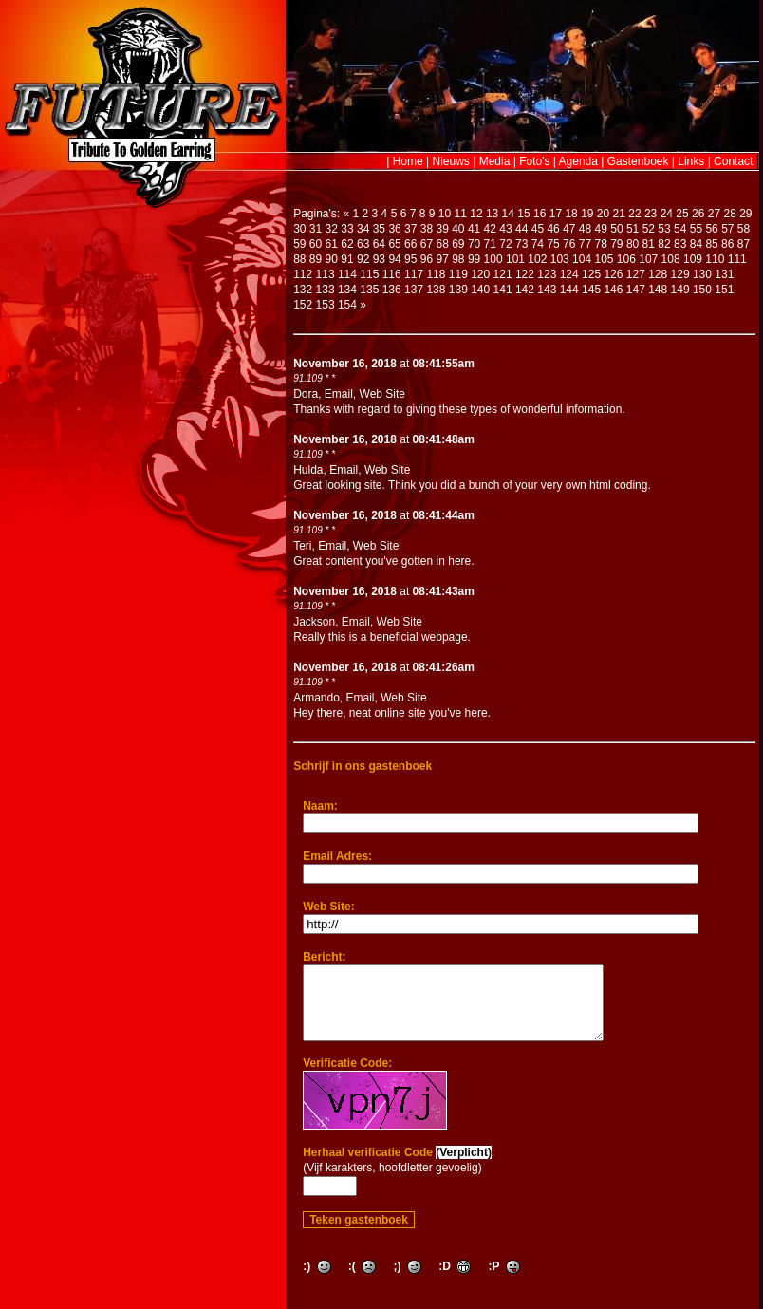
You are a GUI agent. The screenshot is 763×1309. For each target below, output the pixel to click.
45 (537, 228)
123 (546, 274)
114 (347, 274)
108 (670, 259)
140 (480, 289)
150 (702, 289)
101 (515, 259)
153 (325, 304)
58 (743, 228)
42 (490, 228)
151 (724, 289)
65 (394, 244)
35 (379, 228)
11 (461, 213)
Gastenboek (638, 161)
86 (727, 244)
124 (569, 274)
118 (435, 274)
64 (379, 244)
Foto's (534, 161)
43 (505, 228)
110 (714, 259)
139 (458, 289)
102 (537, 259)
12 (476, 213)
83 (680, 244)
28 (729, 213)
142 (524, 289)
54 (680, 228)
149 (680, 289)
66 (410, 244)
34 (363, 228)
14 (508, 213)
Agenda (578, 161)
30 (299, 228)
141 (502, 289)
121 (502, 274)
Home (408, 161)
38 (426, 228)
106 (626, 259)
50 (616, 228)
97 (442, 259)
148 (657, 289)
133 (325, 289)
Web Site (382, 394)
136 (391, 289)
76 (569, 244)
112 (302, 274)
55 (696, 228)
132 (302, 289)
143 (546, 289)
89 (315, 259)
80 (632, 244)
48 (585, 228)
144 (569, 289)
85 (711, 244)
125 (591, 274)
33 (347, 228)
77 (585, 244)
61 (332, 244)
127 (635, 274)
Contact (733, 161)
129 (680, 274)
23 (650, 213)
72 (505, 244)
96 (426, 259)
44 (521, 228)
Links (691, 161)
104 (581, 259)
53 (664, 228)
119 (458, 274)
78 (600, 244)
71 (490, 244)
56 (711, 228)
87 (743, 244)
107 (648, 259)
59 (299, 244)
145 (591, 289)
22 (634, 213)
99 (474, 259)
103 (559, 259)
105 (603, 259)
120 (480, 274)
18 (571, 213)
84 (696, 244)
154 (347, 304)
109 (692, 259)
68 (442, 244)
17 (555, 213)
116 (391, 274)
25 (682, 213)
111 (737, 259)
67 (426, 244)
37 (410, 228)
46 (553, 228)
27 (714, 213)
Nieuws (451, 161)
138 (435, 289)
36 (394, 228)
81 (648, 244)
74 (537, 244)
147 (635, 289)
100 (493, 259)
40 (458, 228)
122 (524, 274)
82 (664, 244)
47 (569, 228)
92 (363, 259)
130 (702, 274)
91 (347, 259)
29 (745, 213)
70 (474, 244)
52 (648, 228)
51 (632, 228)
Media (495, 161)
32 (332, 228)
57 (727, 228)
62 (347, 244)
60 (315, 244)
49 (601, 228)
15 (523, 213)
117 (413, 274)
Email (339, 394)
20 (603, 213)
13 (492, 213)
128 (657, 274)
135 (369, 289)
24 (667, 213)
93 (379, 259)
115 (369, 274)
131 (724, 274)
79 (616, 244)
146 (613, 289)
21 (619, 213)
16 (539, 213)
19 (587, 213)
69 (458, 244)
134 (347, 289)
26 (698, 213)
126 (613, 274)
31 (315, 228)
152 (302, 304)
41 (474, 228)
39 (442, 228)
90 (332, 259)
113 (325, 274)
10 (444, 213)
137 (413, 289)
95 (410, 259)
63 (363, 244)
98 (458, 259)
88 (299, 259)
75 (553, 244)
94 (394, 259)
